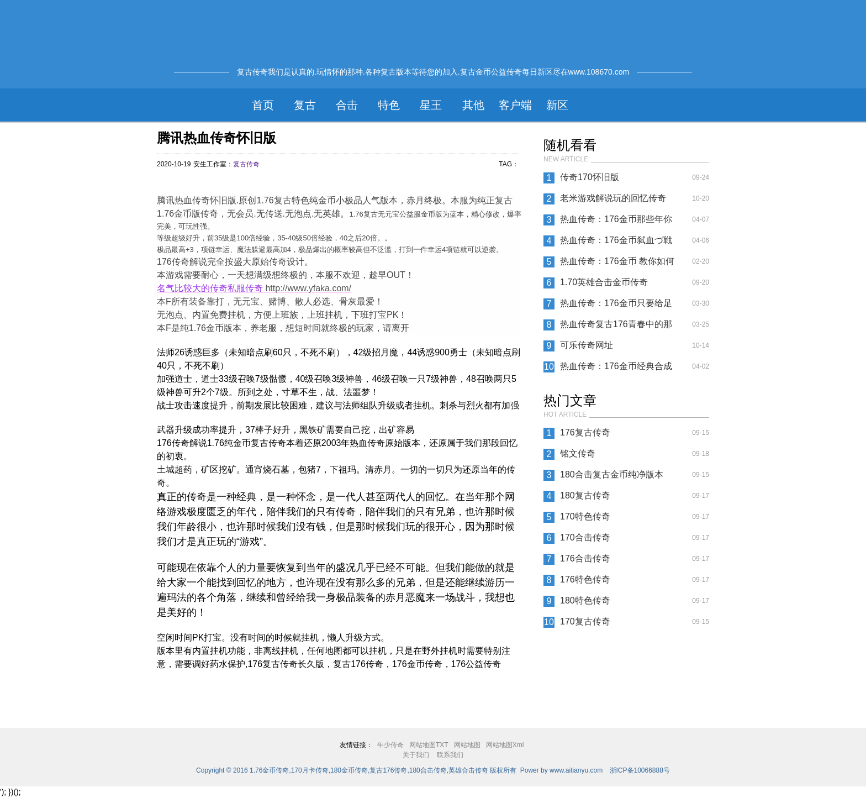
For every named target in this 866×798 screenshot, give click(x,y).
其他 (473, 105)
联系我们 (450, 755)
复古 (305, 105)
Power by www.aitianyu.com (561, 770)
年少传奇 (390, 745)
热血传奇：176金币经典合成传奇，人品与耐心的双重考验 (617, 369)
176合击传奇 (585, 558)
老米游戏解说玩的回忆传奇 (613, 198)
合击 (347, 105)
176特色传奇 (585, 579)
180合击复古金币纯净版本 (611, 474)
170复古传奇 (585, 621)
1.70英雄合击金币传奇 (604, 282)
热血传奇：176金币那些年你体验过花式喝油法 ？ (616, 222)
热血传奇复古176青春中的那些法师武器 (616, 327)
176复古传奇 (585, 432)
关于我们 (416, 755)
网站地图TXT (428, 745)
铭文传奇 (577, 453)
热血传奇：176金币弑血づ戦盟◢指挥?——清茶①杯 (616, 243)
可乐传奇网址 (586, 345)
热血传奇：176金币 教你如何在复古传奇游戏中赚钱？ (617, 264)
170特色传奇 (585, 516)
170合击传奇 (585, 537)
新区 (557, 105)
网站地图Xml (505, 745)
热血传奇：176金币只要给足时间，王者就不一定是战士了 (617, 306)
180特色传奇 (585, 600)
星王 (431, 105)
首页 (263, 105)
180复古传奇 (585, 495)
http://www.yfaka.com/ (308, 288)
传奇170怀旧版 (589, 177)
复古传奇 (246, 164)
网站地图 (467, 745)
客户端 (515, 105)
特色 (389, 105)
